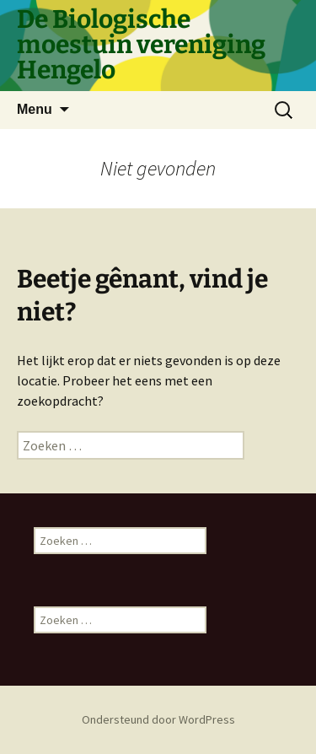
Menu (34, 109)
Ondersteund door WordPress (158, 719)
